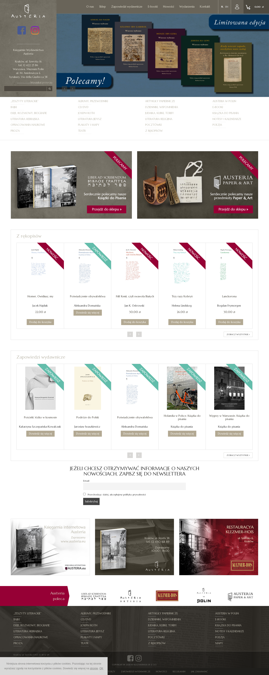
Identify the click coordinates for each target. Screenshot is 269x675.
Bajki (14, 107)
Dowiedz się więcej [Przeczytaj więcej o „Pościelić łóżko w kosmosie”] (40, 433)
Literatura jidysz (90, 119)
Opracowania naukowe (28, 125)
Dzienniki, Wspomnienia (161, 107)
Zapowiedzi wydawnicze (126, 6)
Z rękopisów (154, 131)
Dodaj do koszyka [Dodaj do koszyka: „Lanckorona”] (229, 322)
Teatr (82, 131)
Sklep (102, 6)
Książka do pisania (226, 113)
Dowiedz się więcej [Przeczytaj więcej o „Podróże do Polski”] (87, 433)
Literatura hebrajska (25, 119)
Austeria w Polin (224, 101)
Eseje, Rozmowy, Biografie (29, 113)
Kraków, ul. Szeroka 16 (28, 61)
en (226, 6)
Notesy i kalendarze (227, 119)
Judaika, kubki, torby (159, 113)
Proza (15, 131)
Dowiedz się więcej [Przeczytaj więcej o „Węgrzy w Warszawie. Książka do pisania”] (229, 433)
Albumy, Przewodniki (93, 101)
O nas (90, 6)
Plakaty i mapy (88, 125)
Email (86, 480)
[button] (64, 88)
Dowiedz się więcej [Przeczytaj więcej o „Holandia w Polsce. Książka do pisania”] (182, 433)
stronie (94, 668)
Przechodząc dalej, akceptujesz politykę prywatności (114, 494)
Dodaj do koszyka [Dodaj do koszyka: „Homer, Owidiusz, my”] (40, 322)
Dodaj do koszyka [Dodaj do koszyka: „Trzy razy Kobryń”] (182, 322)
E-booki (153, 6)
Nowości (168, 6)
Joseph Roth (86, 113)
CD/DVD (83, 107)
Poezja (217, 125)
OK (101, 668)
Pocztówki (153, 125)
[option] (93, 596)
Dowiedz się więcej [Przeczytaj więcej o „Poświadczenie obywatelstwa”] (87, 312)
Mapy (219, 643)
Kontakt (205, 6)
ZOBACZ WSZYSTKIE (238, 334)
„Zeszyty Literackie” (25, 101)
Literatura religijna (158, 119)
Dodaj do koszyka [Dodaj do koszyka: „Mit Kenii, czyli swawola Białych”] (135, 322)
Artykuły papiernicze (160, 101)
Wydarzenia (186, 6)
